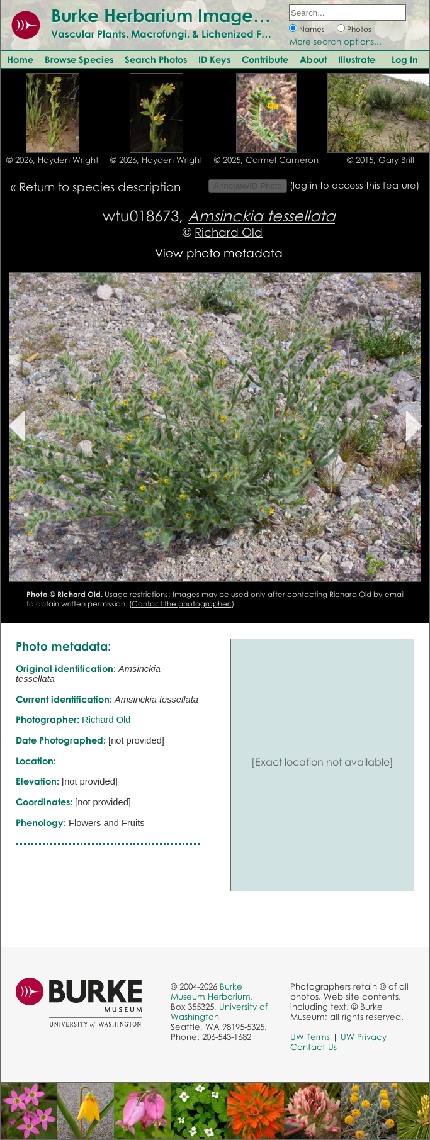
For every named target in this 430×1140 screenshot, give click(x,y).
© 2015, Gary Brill (380, 160)
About (313, 59)
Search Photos (156, 59)
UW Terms (310, 1037)
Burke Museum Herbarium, (212, 991)
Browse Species (79, 59)
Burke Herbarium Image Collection (198, 15)
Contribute (265, 59)
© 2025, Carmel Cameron (266, 160)
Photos (359, 29)
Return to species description (100, 186)
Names (312, 29)
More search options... (336, 41)
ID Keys (214, 59)
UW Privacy (364, 1037)
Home (20, 59)
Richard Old (229, 232)
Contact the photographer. (182, 603)
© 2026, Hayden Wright (52, 160)
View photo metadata (219, 252)
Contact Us (313, 1047)
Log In (405, 59)
